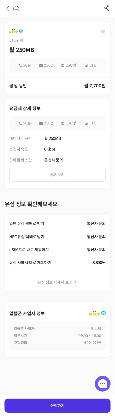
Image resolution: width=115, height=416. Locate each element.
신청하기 (57, 405)
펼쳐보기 (57, 174)
